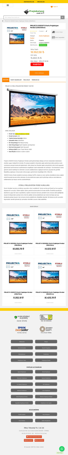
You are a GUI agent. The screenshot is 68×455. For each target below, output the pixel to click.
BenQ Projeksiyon (46, 372)
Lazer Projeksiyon (46, 390)
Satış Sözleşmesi (46, 414)
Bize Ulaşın (28, 440)
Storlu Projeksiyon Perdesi (22, 396)
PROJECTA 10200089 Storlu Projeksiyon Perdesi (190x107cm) (50, 293)
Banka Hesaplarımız (46, 420)
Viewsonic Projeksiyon (22, 378)
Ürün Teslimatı (22, 420)
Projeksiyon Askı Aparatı (46, 403)
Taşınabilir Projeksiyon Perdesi (22, 403)
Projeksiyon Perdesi (46, 360)
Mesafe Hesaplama (46, 348)
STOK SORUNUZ (39, 73)
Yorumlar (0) (35, 80)
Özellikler (26, 80)
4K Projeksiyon (46, 384)
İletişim (46, 341)
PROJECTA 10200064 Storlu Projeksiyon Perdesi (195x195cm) (18, 244)
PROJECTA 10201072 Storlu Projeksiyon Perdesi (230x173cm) (18, 293)
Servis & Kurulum (22, 348)
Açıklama (5, 80)
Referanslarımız (22, 354)
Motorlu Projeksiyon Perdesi (46, 396)
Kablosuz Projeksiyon (22, 390)
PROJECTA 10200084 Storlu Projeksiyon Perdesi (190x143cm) (50, 244)
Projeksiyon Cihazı (22, 360)
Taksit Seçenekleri (59, 37)
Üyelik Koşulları (21, 414)
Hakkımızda (22, 341)
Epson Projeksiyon (22, 372)
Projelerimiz (46, 354)
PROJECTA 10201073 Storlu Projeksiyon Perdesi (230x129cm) (20, 21)
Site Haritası (39, 440)
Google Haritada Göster (34, 437)
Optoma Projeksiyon (46, 378)
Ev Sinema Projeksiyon (22, 384)
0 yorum (41, 31)
